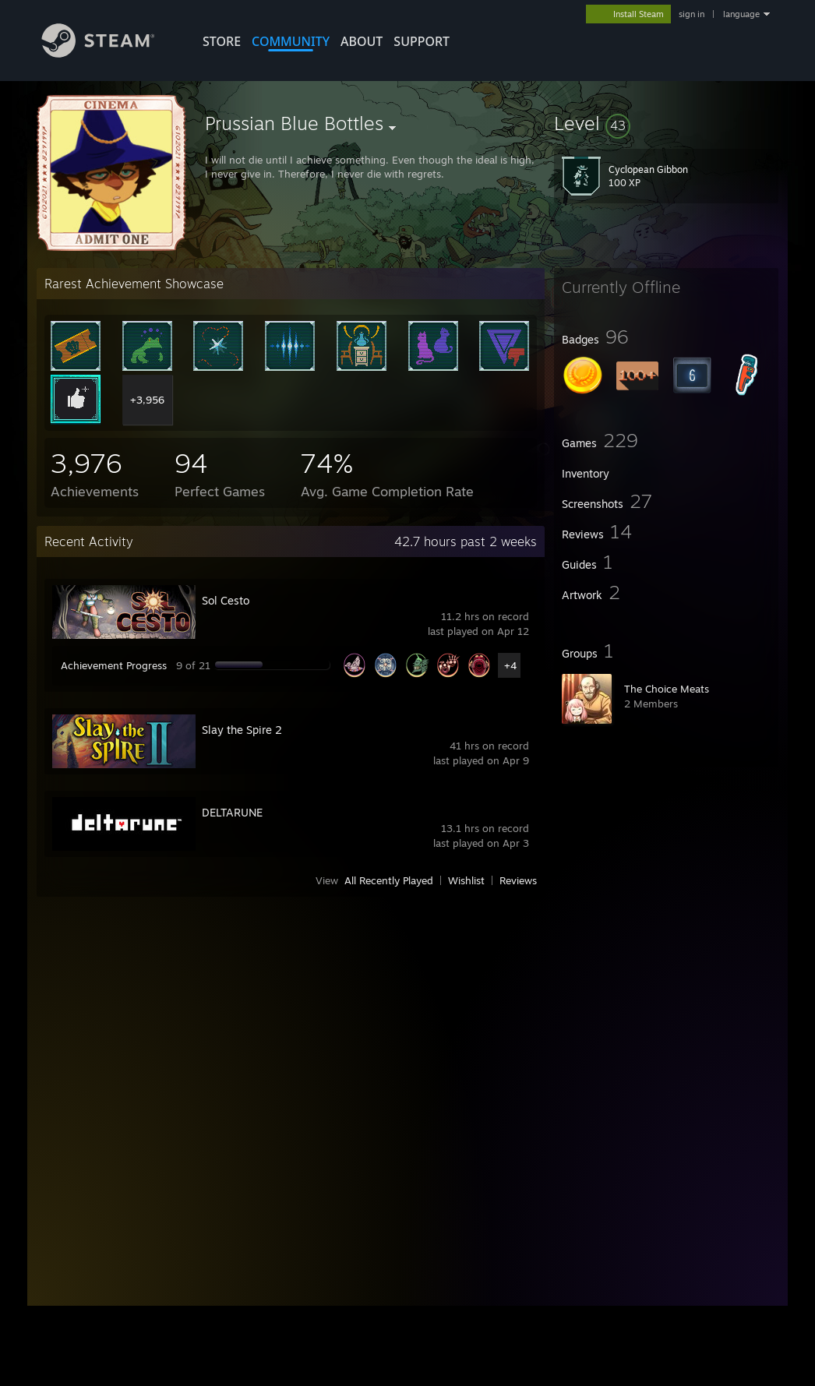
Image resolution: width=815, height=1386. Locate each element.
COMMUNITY (291, 41)
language (741, 14)
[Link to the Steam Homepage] (109, 53)
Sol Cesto (225, 600)
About (361, 41)
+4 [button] (510, 665)
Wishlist (466, 880)
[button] (666, 123)
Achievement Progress (114, 665)
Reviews (518, 880)
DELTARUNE (232, 812)
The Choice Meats (666, 688)
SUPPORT (421, 41)
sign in (691, 14)
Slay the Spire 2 (242, 729)
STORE (222, 41)
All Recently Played (388, 880)
